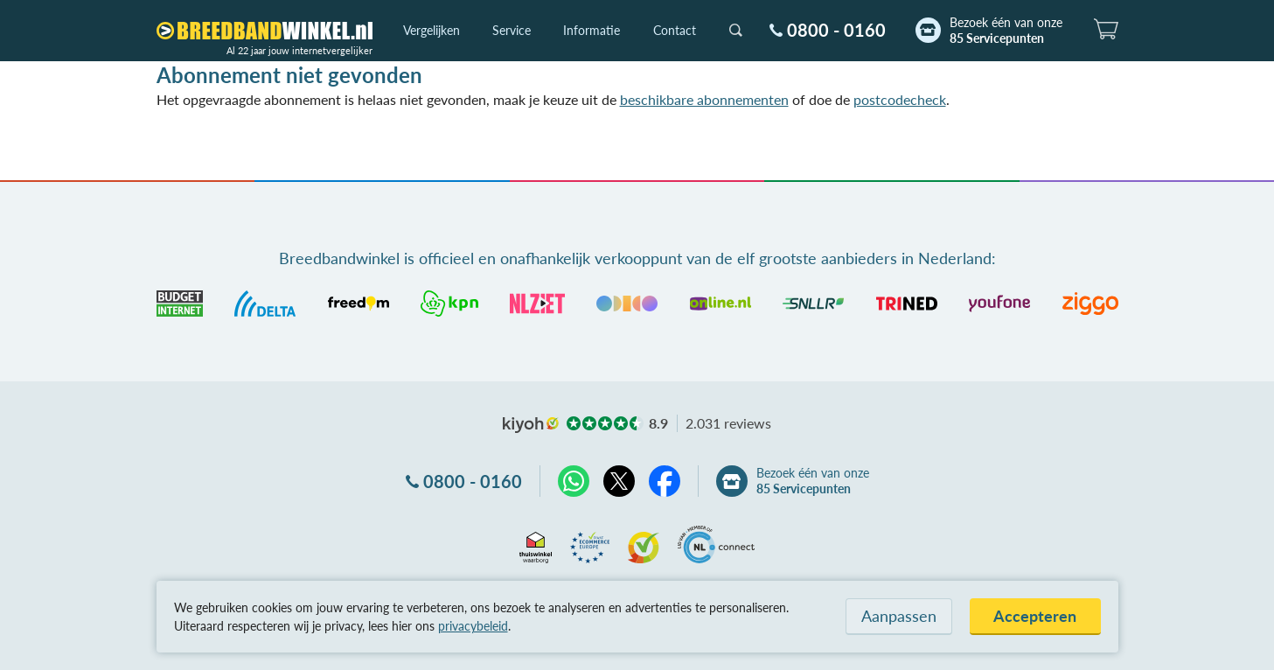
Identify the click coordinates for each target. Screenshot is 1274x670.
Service (511, 30)
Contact (674, 30)
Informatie (591, 30)
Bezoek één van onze (1006, 30)
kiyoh (531, 425)
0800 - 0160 (836, 29)
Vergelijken (431, 30)
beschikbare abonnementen (704, 99)
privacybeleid (473, 625)
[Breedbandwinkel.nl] (264, 30)
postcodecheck (899, 99)
